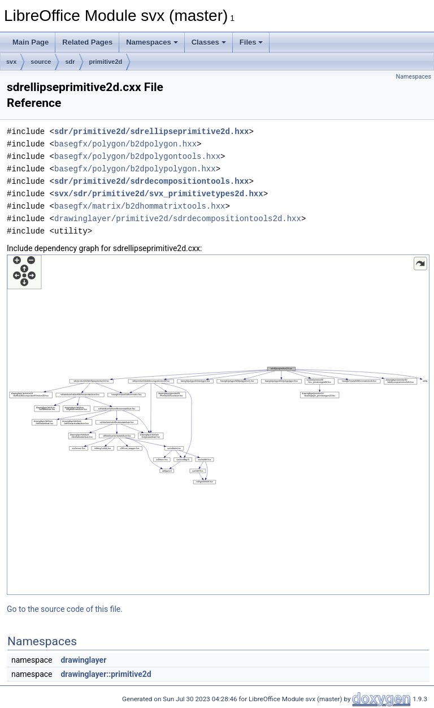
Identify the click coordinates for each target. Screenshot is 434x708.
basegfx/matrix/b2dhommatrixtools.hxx (139, 206)
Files (251, 42)
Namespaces (152, 42)
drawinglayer (83, 659)
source (41, 61)
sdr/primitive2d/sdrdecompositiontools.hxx (151, 181)
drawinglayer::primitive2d (105, 674)
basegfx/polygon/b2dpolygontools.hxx (137, 156)
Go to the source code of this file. (65, 609)
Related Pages (87, 42)
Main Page (30, 42)
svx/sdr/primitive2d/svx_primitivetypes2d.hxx (158, 193)
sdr (70, 61)
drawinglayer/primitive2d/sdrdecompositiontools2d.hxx (177, 218)
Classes (209, 42)
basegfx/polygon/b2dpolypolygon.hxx (135, 168)
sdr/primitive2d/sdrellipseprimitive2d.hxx (151, 131)
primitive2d (106, 61)
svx (11, 61)
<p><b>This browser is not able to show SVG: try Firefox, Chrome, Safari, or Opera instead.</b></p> (218, 424)
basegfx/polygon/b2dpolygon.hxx (125, 144)
